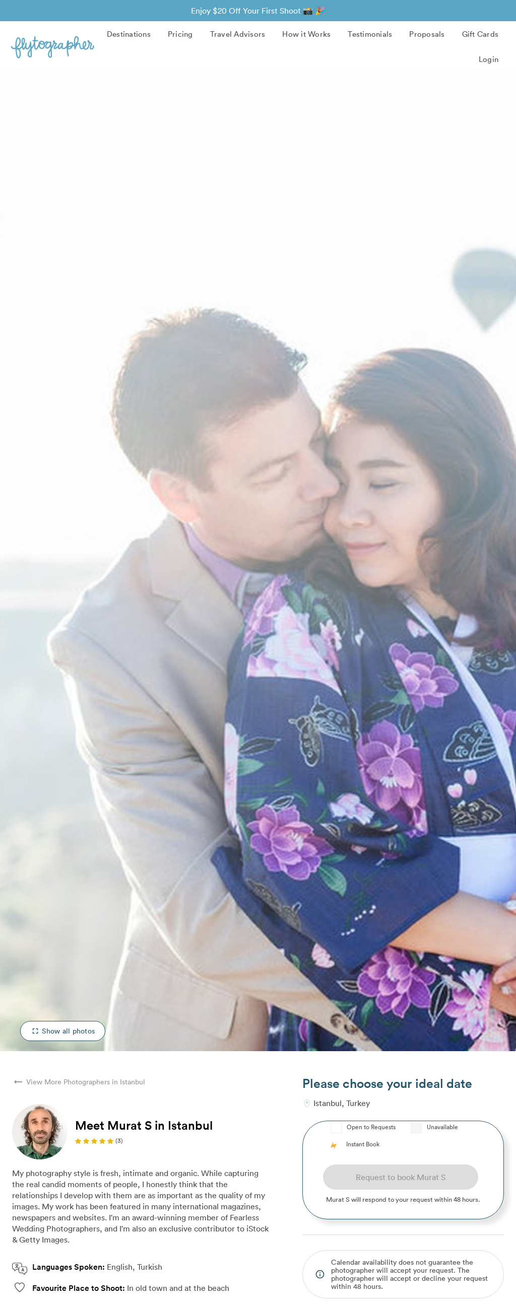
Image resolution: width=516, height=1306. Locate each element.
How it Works (306, 34)
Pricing (180, 34)
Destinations (129, 34)
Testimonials (370, 34)
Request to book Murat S (400, 1177)
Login (488, 59)
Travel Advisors (238, 34)
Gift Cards (480, 34)
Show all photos (63, 1031)
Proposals (426, 34)
